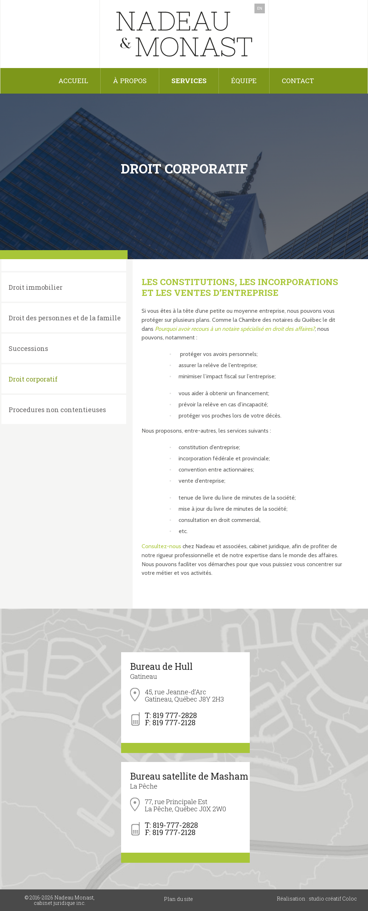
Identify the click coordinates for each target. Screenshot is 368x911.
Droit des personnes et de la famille (65, 318)
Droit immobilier (36, 287)
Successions (28, 348)
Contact (298, 80)
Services (189, 80)
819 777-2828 (175, 715)
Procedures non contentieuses (57, 409)
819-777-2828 (175, 825)
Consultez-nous (161, 546)
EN (259, 8)
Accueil (73, 80)
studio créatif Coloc (332, 898)
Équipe (244, 80)
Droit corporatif (33, 379)
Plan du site (178, 899)
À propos (130, 80)
